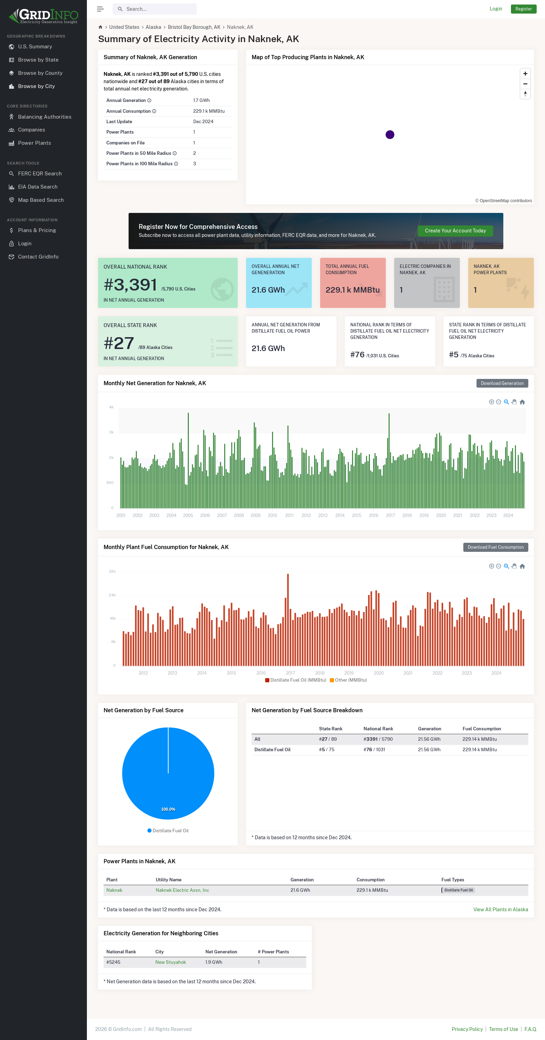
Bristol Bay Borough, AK (194, 27)
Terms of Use (503, 1029)
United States (124, 27)
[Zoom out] (525, 84)
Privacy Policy (467, 1029)
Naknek (114, 890)
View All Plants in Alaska (500, 909)
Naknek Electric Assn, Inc (182, 890)
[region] (43, 531)
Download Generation (502, 383)
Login (496, 8)
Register (523, 8)
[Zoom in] (525, 74)
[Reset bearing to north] (525, 94)
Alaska (153, 27)
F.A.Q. (530, 1029)
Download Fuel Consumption (496, 547)
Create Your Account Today (455, 230)
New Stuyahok (170, 962)
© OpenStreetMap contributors (503, 200)
